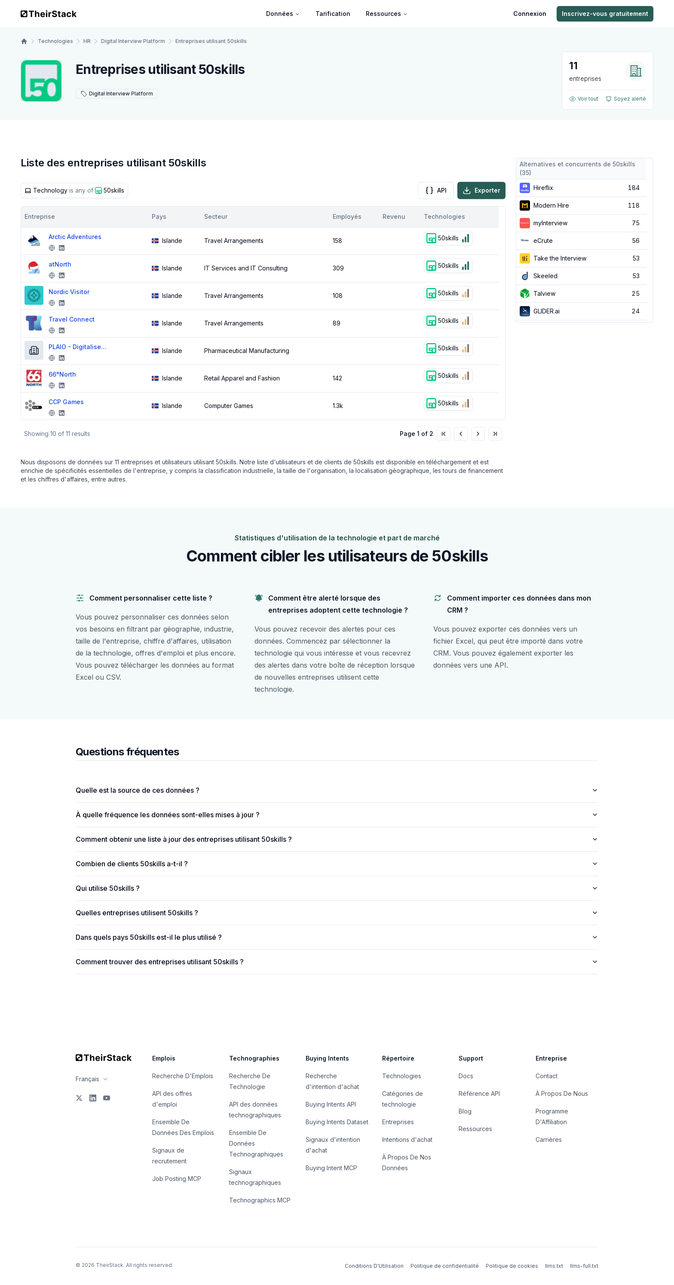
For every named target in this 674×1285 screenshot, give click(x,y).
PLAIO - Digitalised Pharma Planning (79, 346)
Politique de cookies (512, 1266)
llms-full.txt (584, 1266)
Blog (465, 1111)
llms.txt (554, 1266)
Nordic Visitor (69, 291)
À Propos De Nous (562, 1093)
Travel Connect (72, 319)
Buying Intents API (331, 1104)
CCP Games (66, 401)
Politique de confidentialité (445, 1266)
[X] (79, 1098)
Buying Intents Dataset (337, 1122)
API (436, 190)
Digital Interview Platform (133, 41)
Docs (466, 1076)
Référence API (479, 1093)
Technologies (55, 41)
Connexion (529, 13)
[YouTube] (106, 1098)
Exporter (481, 190)
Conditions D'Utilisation (374, 1266)
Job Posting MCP (176, 1178)
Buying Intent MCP (331, 1168)
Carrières (549, 1139)
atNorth (60, 264)
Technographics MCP (260, 1200)
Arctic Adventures (75, 236)
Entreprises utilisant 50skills (211, 41)
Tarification (333, 13)
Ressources (387, 13)
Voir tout (583, 98)
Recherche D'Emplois (182, 1076)
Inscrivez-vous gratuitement (605, 13)
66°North (62, 374)
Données (283, 13)
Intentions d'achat (407, 1139)
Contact (547, 1076)
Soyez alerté (625, 98)
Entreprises (398, 1122)
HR (87, 41)
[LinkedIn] (92, 1098)
